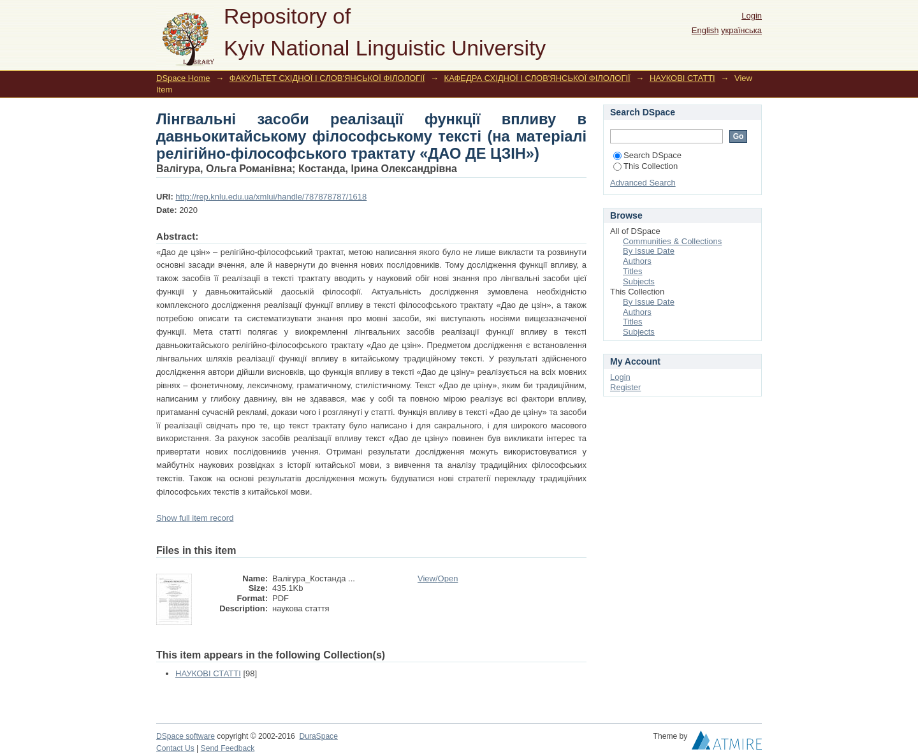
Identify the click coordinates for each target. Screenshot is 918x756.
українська (741, 30)
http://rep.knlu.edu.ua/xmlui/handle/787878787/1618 (271, 196)
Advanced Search (643, 182)
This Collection (645, 166)
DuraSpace (318, 736)
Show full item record (194, 518)
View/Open (438, 578)
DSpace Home (183, 78)
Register (625, 387)
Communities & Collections (672, 241)
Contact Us (175, 748)
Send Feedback (228, 748)
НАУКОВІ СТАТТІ (682, 78)
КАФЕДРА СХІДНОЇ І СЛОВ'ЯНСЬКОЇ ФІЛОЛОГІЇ (537, 78)
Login (751, 15)
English (705, 30)
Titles (633, 271)
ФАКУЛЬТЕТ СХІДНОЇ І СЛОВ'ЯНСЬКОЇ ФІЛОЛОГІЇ (327, 78)
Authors (637, 261)
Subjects (639, 281)
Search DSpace (647, 155)
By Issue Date (648, 251)
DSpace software (185, 736)
